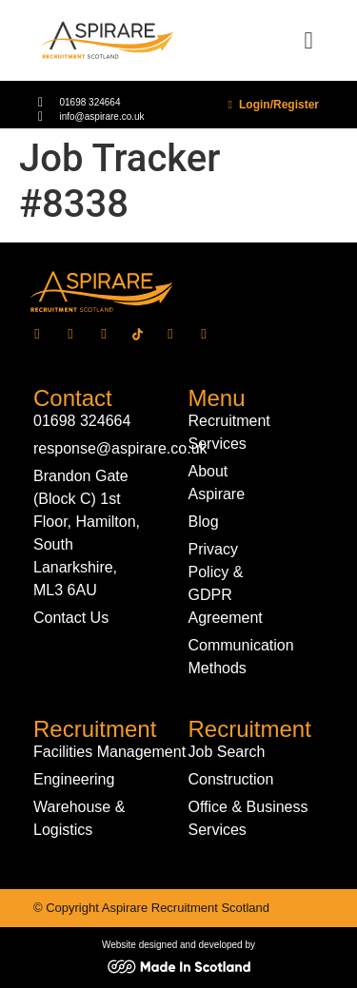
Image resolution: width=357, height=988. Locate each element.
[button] (308, 41)
